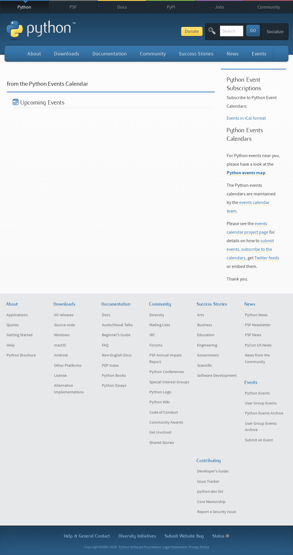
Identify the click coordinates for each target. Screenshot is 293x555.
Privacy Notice (199, 547)
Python (24, 7)
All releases (64, 315)
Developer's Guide (212, 471)
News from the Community (257, 358)
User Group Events (261, 403)
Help (11, 345)
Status (220, 536)
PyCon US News (258, 345)
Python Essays (114, 385)
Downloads (66, 54)
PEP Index (110, 365)
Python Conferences (166, 372)
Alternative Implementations (69, 388)
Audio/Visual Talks (117, 325)
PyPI (171, 7)
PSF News (253, 335)
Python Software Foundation (140, 547)
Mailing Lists (159, 325)
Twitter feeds (266, 258)
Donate (151, 31)
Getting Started (20, 335)
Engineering (207, 345)
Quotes (13, 325)
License (60, 375)
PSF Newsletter (258, 325)
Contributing (209, 461)
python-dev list (210, 491)
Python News (256, 315)
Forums (156, 345)
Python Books (114, 375)
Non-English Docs (117, 355)
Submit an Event (259, 440)
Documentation (109, 54)
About (34, 54)
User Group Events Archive (261, 426)
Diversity (156, 315)
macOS (60, 345)
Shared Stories (161, 442)
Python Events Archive (264, 413)
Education (205, 335)
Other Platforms (68, 365)
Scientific (204, 365)
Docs (122, 7)
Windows (62, 335)
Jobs (219, 7)
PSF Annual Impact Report (165, 358)
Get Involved (160, 432)
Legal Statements (175, 547)
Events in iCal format (246, 118)
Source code (64, 325)
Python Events (257, 393)
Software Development (217, 375)
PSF (73, 7)
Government (208, 355)
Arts (200, 315)
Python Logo (160, 392)
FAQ (105, 345)
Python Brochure (21, 355)
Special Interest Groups (169, 382)
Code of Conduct (163, 412)
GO (253, 30)
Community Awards (166, 422)
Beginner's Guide (116, 335)
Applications (17, 315)
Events (259, 54)
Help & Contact (87, 536)
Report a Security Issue (216, 512)
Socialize (275, 31)
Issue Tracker (208, 481)
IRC (152, 335)
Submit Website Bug (184, 536)
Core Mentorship (211, 502)
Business (204, 325)
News (233, 54)
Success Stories (196, 54)
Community (269, 7)
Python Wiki (159, 402)
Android (61, 355)
